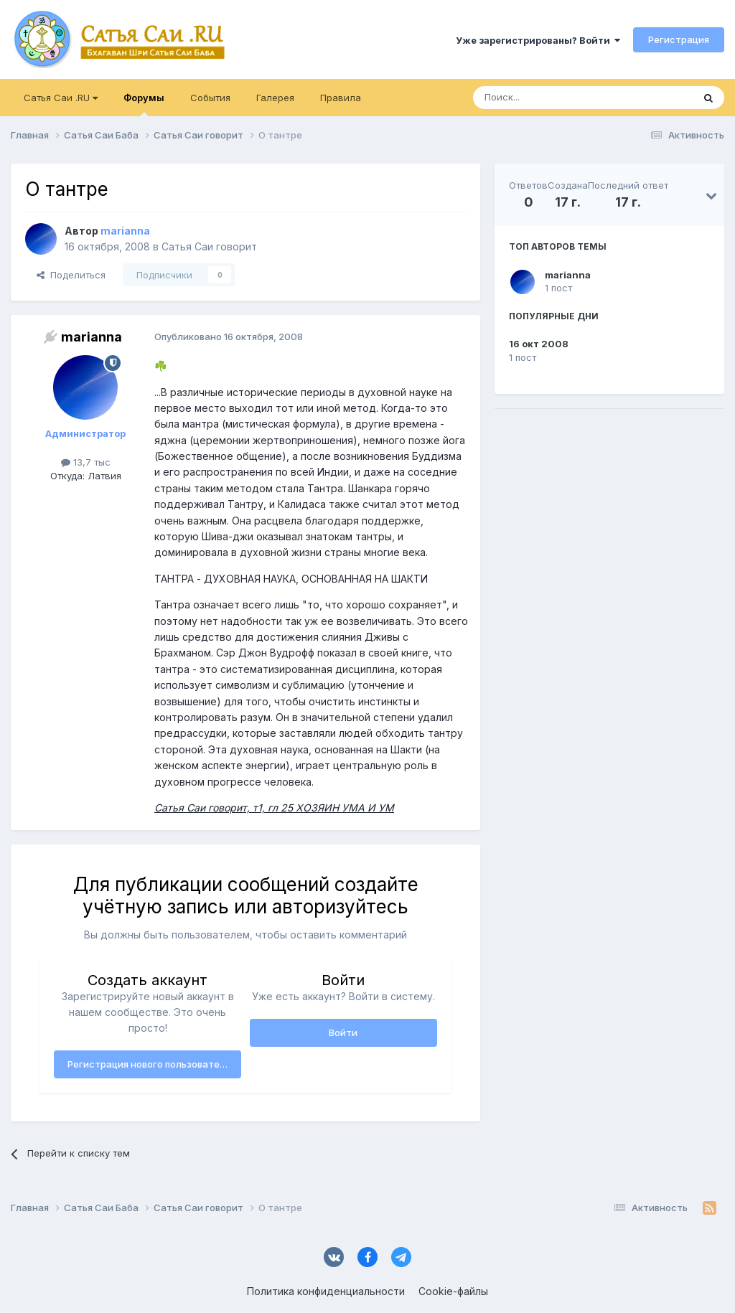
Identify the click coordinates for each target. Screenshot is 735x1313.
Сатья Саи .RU (61, 97)
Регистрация (678, 39)
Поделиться (71, 275)
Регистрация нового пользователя (148, 1064)
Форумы (143, 104)
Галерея (275, 97)
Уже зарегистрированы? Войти (538, 40)
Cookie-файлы (453, 1291)
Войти (343, 1032)
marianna (568, 275)
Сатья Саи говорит (209, 246)
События (210, 97)
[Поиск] (550, 97)
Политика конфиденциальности (326, 1291)
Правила (340, 97)
